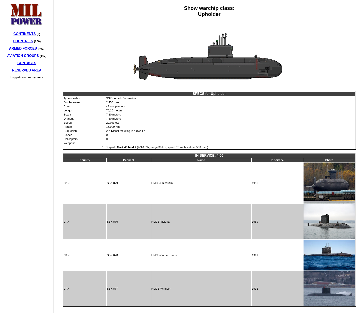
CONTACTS (26, 63)
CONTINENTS (24, 34)
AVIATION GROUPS (23, 56)
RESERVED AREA (27, 70)
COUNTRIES (23, 41)
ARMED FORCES (23, 48)
